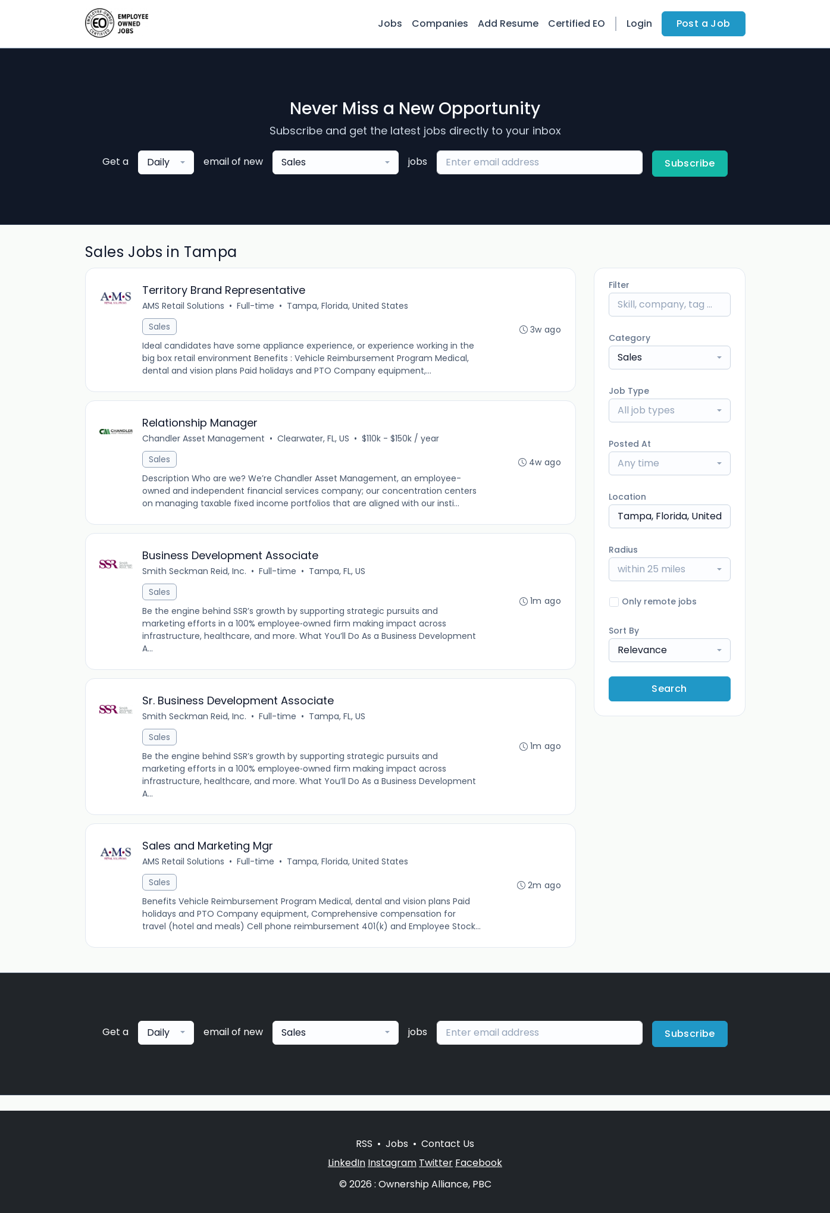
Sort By (624, 631)
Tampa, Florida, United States (348, 306)
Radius (623, 550)
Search (669, 688)
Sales (160, 327)
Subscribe (690, 163)
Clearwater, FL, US (314, 440)
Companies (440, 23)
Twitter (436, 1163)
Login (639, 23)
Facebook (478, 1163)
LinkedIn (346, 1163)
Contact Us (447, 1144)
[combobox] (166, 162)
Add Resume (508, 23)
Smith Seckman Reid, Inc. (195, 573)
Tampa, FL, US (337, 573)
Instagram (392, 1163)
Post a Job (703, 23)
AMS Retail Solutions (184, 306)
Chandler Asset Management (204, 440)
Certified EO (576, 23)
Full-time (256, 306)
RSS (364, 1144)
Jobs (390, 23)
